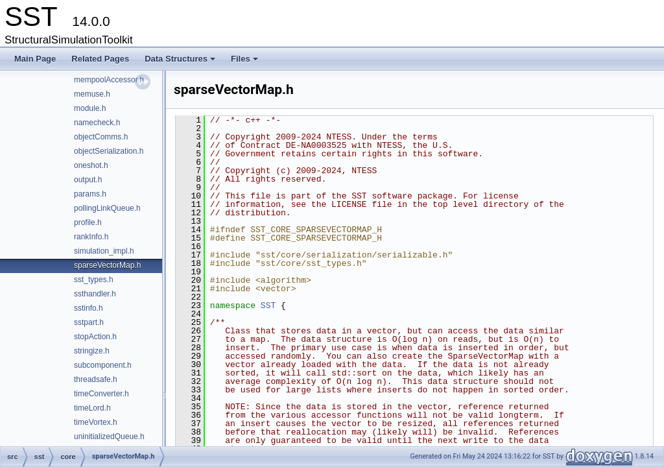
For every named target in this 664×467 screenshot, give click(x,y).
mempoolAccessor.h (109, 79)
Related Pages (100, 59)
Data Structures (181, 62)
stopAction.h (95, 336)
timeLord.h (92, 408)
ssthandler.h (95, 293)
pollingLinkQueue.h (107, 208)
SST (268, 305)
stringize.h (92, 350)
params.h (90, 193)
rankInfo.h (91, 236)
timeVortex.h (95, 422)
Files (245, 62)
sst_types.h (93, 279)
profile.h (88, 222)
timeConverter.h (101, 393)
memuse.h (92, 94)
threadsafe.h (95, 379)
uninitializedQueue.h (109, 436)
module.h (90, 108)
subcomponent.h (103, 365)
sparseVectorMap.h (107, 265)
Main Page (35, 59)
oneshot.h (91, 165)
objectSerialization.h (108, 151)
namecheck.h (97, 122)
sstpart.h (89, 322)
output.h (88, 179)
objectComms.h (101, 136)
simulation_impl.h (104, 251)
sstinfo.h (88, 308)
